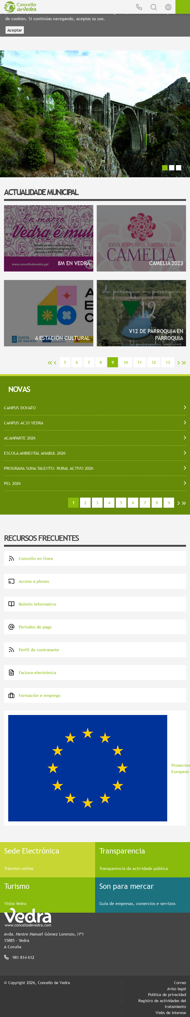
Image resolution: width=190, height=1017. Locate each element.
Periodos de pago (30, 627)
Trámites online (19, 868)
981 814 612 (23, 957)
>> (184, 363)
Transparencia (122, 850)
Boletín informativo (32, 604)
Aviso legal (176, 988)
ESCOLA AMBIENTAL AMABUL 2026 (34, 453)
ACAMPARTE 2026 (20, 438)
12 (154, 362)
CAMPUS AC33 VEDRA (23, 423)
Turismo (16, 886)
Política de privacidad (167, 994)
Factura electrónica (32, 672)
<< (50, 363)
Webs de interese (171, 1012)
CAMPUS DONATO (20, 408)
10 (125, 362)
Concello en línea (30, 558)
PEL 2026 (12, 483)
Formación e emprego (34, 695)
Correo (180, 982)
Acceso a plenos (28, 581)
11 (140, 362)
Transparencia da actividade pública (133, 868)
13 (168, 362)
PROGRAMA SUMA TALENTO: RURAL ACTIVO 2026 (48, 468)
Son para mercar (126, 886)
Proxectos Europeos (97, 768)
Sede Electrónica (31, 850)
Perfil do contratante (33, 650)
